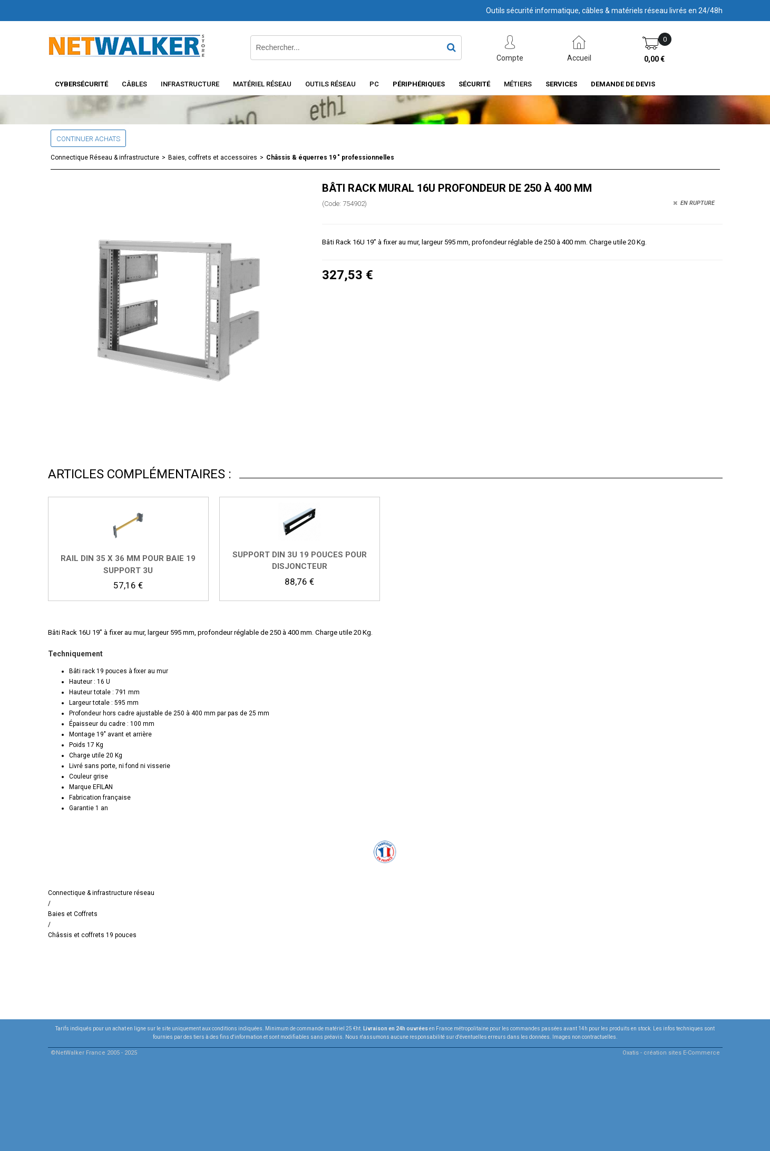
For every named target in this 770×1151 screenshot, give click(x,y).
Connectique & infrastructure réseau (101, 893)
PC (374, 84)
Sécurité (474, 84)
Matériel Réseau (262, 84)
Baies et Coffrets (73, 914)
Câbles (134, 84)
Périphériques (419, 84)
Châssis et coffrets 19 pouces (92, 935)
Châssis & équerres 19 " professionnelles (330, 157)
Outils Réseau (330, 84)
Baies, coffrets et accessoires (212, 157)
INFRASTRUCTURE (190, 84)
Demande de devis (623, 84)
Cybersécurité (81, 84)
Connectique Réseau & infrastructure (105, 157)
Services (561, 84)
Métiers (518, 84)
